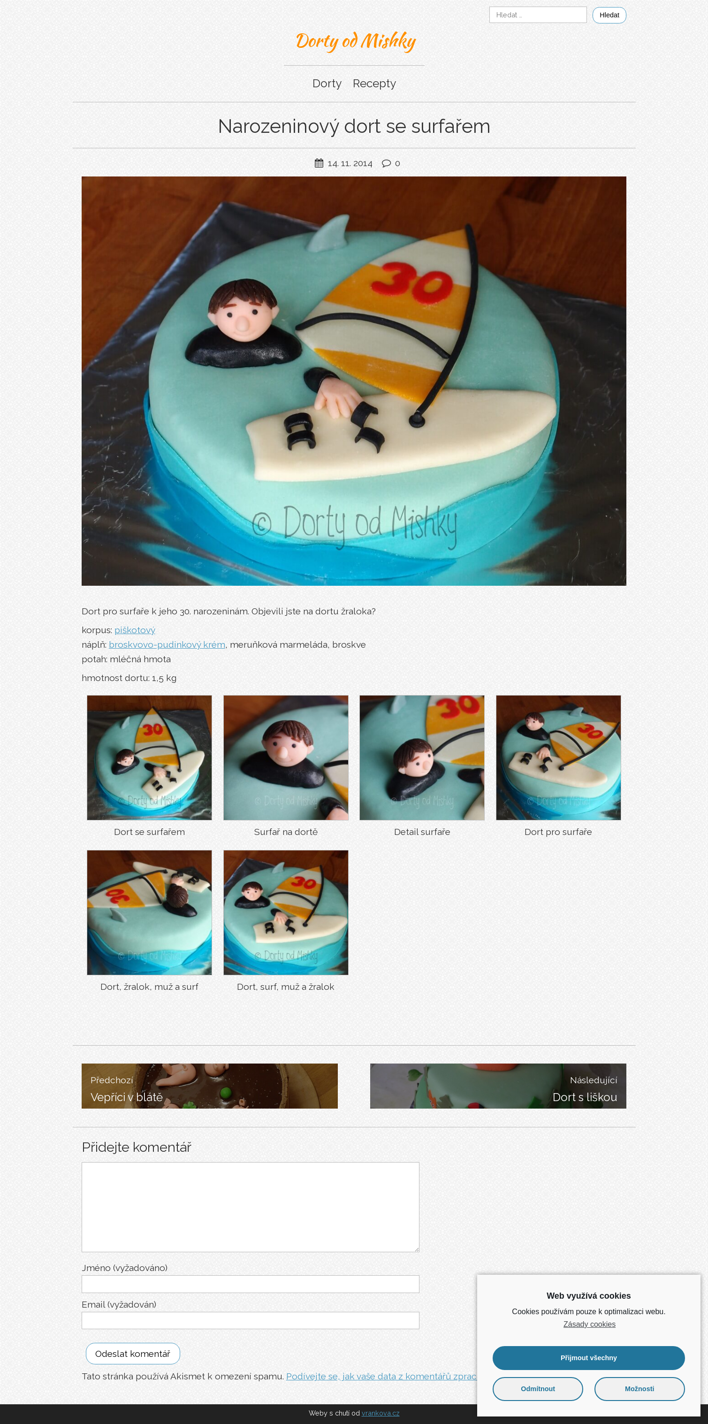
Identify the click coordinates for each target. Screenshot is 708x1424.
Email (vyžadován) (119, 1304)
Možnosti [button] (639, 1389)
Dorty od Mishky (354, 40)
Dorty (327, 83)
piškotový (134, 630)
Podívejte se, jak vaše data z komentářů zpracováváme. (401, 1376)
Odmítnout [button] (538, 1389)
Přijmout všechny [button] (589, 1358)
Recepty (374, 83)
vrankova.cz (381, 1413)
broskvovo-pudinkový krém (167, 644)
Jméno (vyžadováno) (124, 1268)
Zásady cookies (589, 1324)
